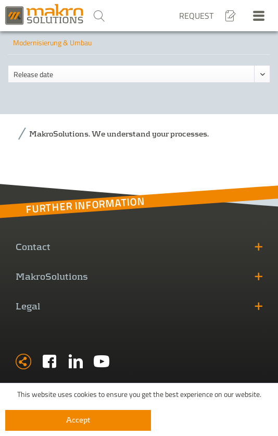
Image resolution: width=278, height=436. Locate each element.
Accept (78, 420)
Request (196, 15)
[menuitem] (99, 15)
